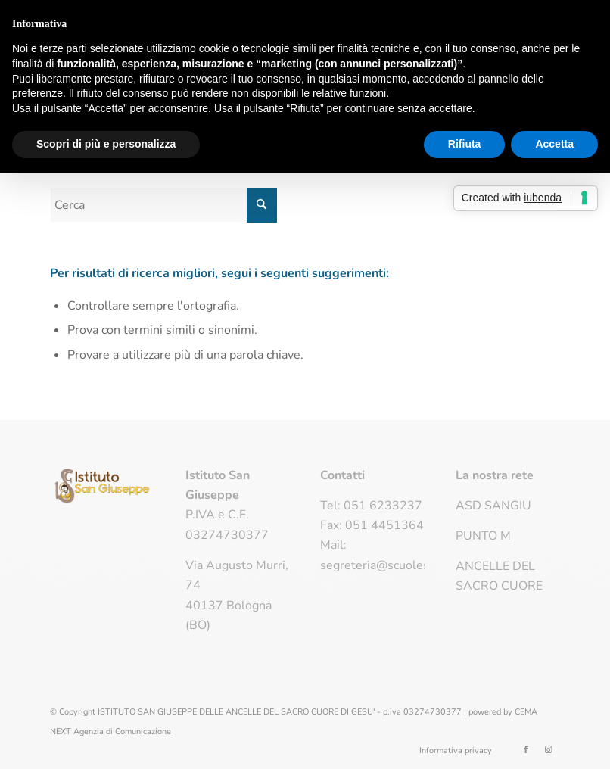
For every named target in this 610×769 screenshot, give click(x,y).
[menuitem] (452, 751)
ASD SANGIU (493, 505)
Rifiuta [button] (464, 144)
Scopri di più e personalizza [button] (106, 144)
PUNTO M (483, 536)
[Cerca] (163, 205)
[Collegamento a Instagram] (548, 750)
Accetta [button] (554, 144)
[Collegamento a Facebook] (526, 750)
